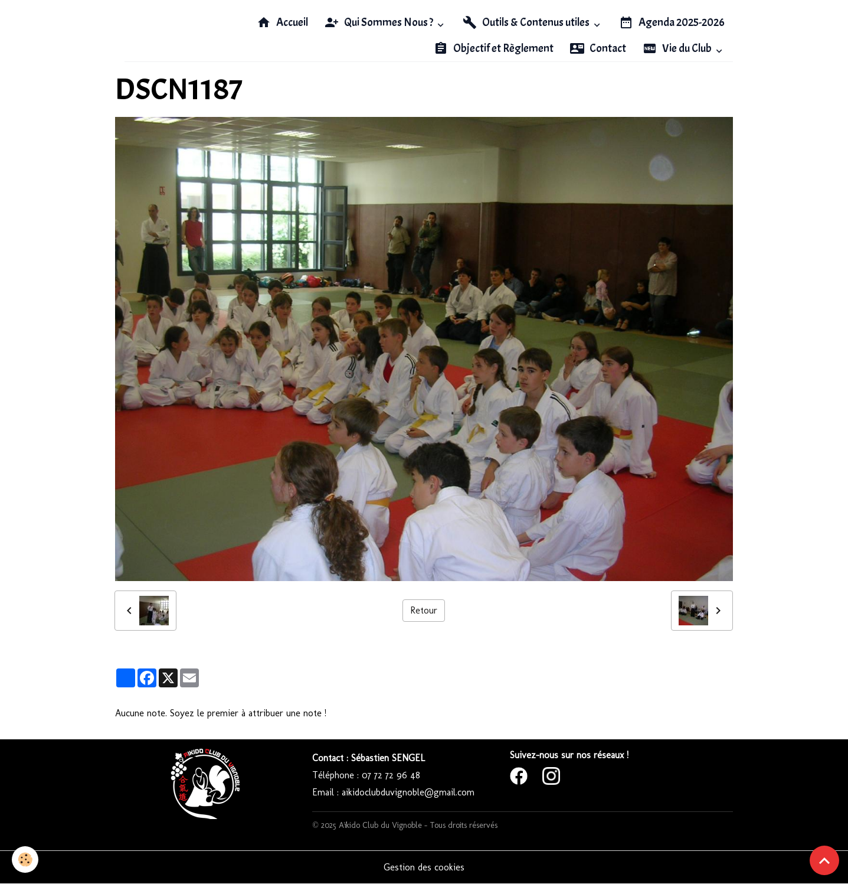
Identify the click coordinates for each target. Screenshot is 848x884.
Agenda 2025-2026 (672, 22)
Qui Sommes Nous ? (380, 22)
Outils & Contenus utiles (527, 22)
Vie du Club (678, 48)
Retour (423, 610)
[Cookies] (25, 859)
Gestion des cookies (424, 867)
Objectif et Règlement (494, 48)
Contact (598, 48)
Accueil (282, 22)
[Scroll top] (824, 860)
